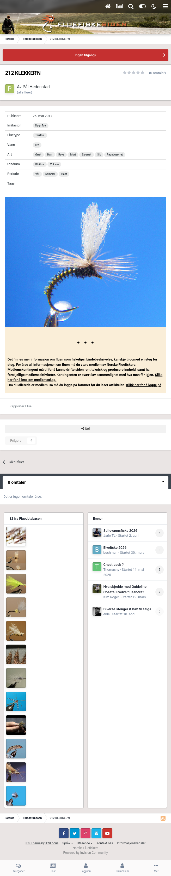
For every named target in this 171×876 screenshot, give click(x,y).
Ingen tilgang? (85, 55)
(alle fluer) (24, 92)
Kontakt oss (104, 843)
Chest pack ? (113, 564)
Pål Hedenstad (36, 86)
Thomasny (111, 570)
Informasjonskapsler (131, 843)
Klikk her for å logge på (143, 385)
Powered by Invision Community (85, 853)
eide (106, 614)
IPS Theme (33, 843)
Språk (67, 843)
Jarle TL (109, 535)
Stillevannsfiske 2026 (120, 530)
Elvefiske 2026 (115, 547)
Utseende (85, 843)
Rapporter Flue (20, 406)
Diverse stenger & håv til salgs (127, 609)
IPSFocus (51, 843)
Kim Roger (111, 597)
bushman (110, 553)
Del (85, 429)
